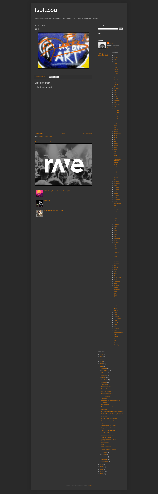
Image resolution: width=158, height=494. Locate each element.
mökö (115, 212)
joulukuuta (104, 368)
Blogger (90, 485)
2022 (101, 363)
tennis (115, 308)
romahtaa (116, 263)
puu (115, 251)
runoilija (116, 267)
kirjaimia (116, 145)
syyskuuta (104, 375)
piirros (115, 234)
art (114, 61)
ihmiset (116, 117)
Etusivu (63, 133)
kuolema (116, 162)
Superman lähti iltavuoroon (108, 425)
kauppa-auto (117, 133)
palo (115, 228)
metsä (115, 201)
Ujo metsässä (105, 442)
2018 (101, 469)
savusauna (117, 281)
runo (115, 265)
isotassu (111, 43)
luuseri (115, 191)
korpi (115, 153)
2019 (101, 466)
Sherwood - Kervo (106, 389)
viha (115, 343)
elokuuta (103, 377)
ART (102, 423)
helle (115, 102)
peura (115, 232)
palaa (115, 226)
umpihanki (116, 328)
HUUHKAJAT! (105, 432)
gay (115, 90)
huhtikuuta (104, 454)
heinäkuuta (104, 380)
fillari (115, 78)
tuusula (116, 322)
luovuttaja (116, 189)
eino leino (116, 74)
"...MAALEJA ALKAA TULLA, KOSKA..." (112, 414)
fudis (115, 86)
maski (115, 197)
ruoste (115, 271)
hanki (115, 96)
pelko (115, 230)
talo (115, 300)
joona (115, 125)
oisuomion (116, 216)
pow (115, 244)
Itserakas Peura (105, 396)
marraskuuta (105, 370)
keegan (116, 135)
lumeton (116, 177)
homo (115, 108)
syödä (115, 296)
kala (115, 127)
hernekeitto (117, 104)
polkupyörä (117, 238)
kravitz (115, 155)
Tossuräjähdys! (105, 404)
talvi (115, 302)
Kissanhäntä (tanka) (106, 386)
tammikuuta (104, 461)
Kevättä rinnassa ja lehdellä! (108, 449)
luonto (115, 185)
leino (115, 169)
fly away (116, 84)
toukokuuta (104, 452)
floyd (115, 82)
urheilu (115, 330)
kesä (115, 141)
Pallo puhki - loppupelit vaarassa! (110, 407)
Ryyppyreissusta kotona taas (109, 428)
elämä (115, 76)
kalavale (116, 129)
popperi (116, 240)
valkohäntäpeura (118, 332)
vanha (115, 334)
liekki (115, 175)
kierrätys (116, 143)
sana (115, 275)
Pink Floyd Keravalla (106, 391)
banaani (116, 69)
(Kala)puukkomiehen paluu (108, 439)
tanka (115, 304)
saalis (115, 273)
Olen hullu (104, 409)
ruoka (115, 269)
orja (115, 220)
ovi (114, 222)
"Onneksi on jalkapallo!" (107, 421)
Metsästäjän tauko (106, 447)
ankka (115, 59)
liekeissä (116, 173)
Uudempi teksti (39, 133)
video (115, 339)
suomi (115, 291)
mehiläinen (117, 199)
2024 (101, 359)
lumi (115, 179)
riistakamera (117, 257)
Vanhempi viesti (87, 133)
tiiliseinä (116, 310)
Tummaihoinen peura (107, 393)
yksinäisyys (117, 345)
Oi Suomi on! (104, 416)
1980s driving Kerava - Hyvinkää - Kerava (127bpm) (58, 191)
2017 (101, 471)
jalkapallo (116, 123)
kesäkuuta (104, 382)
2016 (101, 474)
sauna (115, 279)
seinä (115, 283)
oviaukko (116, 224)
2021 (101, 366)
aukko (115, 63)
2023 (101, 361)
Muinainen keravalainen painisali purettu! (112, 411)
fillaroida (116, 80)
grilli (115, 94)
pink (115, 236)
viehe (115, 341)
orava (115, 218)
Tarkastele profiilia (112, 48)
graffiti (115, 92)
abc (115, 55)
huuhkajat (116, 112)
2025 (101, 356)
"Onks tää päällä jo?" (106, 437)
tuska (115, 320)
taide (115, 298)
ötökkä (115, 347)
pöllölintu (116, 253)
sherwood (116, 285)
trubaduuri (116, 316)
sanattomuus (117, 277)
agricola (116, 57)
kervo (115, 139)
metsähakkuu (117, 203)
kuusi (115, 167)
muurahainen (117, 210)
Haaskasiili (47, 200)
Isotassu (46, 9)
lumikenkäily (117, 183)
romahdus (116, 261)
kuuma (115, 164)
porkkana (116, 242)
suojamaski (117, 289)
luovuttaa (116, 187)
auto (115, 65)
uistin (115, 324)
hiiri (115, 106)
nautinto (116, 214)
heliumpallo (117, 100)
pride (115, 246)
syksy (115, 293)
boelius (116, 71)
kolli (115, 151)
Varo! (102, 444)
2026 (101, 354)
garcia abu (117, 88)
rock (115, 259)
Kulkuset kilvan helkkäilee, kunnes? (53, 210)
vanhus (116, 336)
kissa (115, 147)
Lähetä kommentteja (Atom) (45, 136)
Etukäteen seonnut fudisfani (108, 435)
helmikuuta (104, 459)
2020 (101, 464)
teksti (115, 306)
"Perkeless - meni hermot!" (108, 430)
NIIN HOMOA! (105, 384)
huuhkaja (116, 110)
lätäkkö (116, 193)
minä (115, 205)
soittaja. (116, 287)
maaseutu (116, 195)
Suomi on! (104, 398)
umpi (115, 326)
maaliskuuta (104, 457)
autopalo (116, 67)
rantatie (116, 255)
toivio (115, 314)
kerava (115, 137)
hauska (116, 98)
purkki (115, 248)
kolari (115, 149)
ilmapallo (116, 119)
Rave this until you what (43, 142)
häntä (115, 115)
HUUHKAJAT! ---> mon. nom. (109, 418)
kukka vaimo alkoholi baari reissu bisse (117, 159)
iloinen (115, 121)
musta (115, 208)
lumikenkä (116, 181)
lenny (115, 171)
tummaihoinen (117, 318)
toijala (115, 312)
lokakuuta (104, 373)
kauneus (116, 131)
